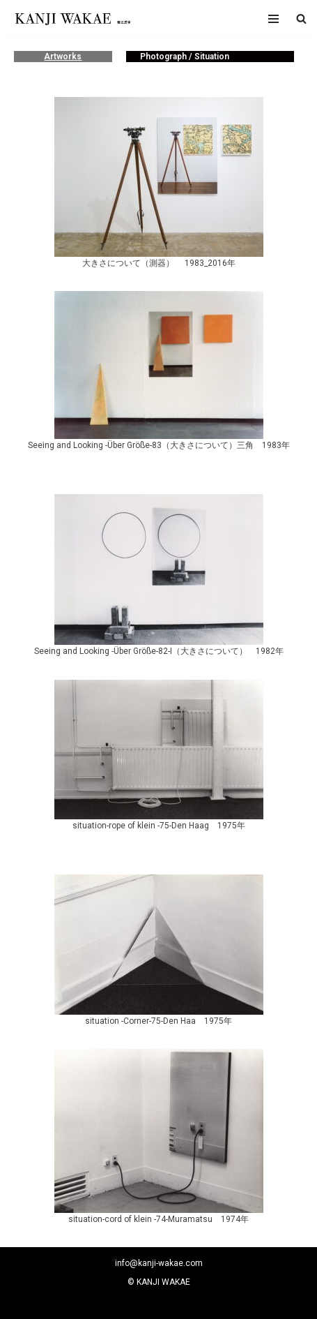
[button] (301, 18)
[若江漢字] (72, 18)
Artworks (63, 56)
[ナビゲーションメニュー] (273, 19)
